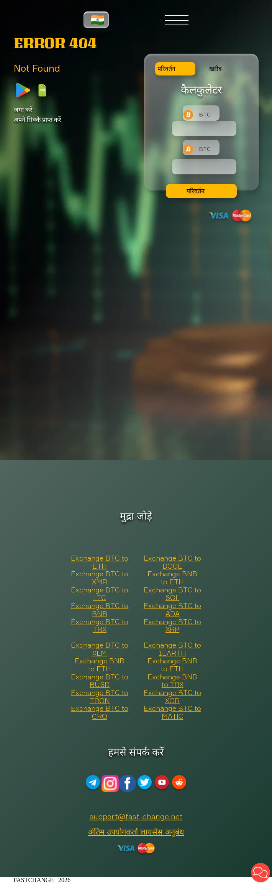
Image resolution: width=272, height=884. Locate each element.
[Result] (204, 166)
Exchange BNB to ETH (172, 578)
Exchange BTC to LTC (99, 594)
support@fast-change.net (136, 816)
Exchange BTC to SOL (172, 594)
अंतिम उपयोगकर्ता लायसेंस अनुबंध (136, 831)
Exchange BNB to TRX (172, 681)
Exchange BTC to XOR (172, 697)
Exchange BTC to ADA (172, 610)
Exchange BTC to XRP (172, 626)
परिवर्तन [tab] (166, 68)
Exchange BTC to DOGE (172, 562)
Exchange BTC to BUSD (99, 681)
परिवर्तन (196, 191)
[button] (260, 872)
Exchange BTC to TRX (99, 626)
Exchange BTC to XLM (99, 649)
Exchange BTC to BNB (99, 610)
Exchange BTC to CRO (99, 712)
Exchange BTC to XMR (99, 578)
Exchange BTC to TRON (99, 697)
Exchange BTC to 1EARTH (172, 649)
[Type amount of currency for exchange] (204, 128)
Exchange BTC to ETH (99, 562)
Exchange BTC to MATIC (172, 712)
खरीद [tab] (215, 68)
